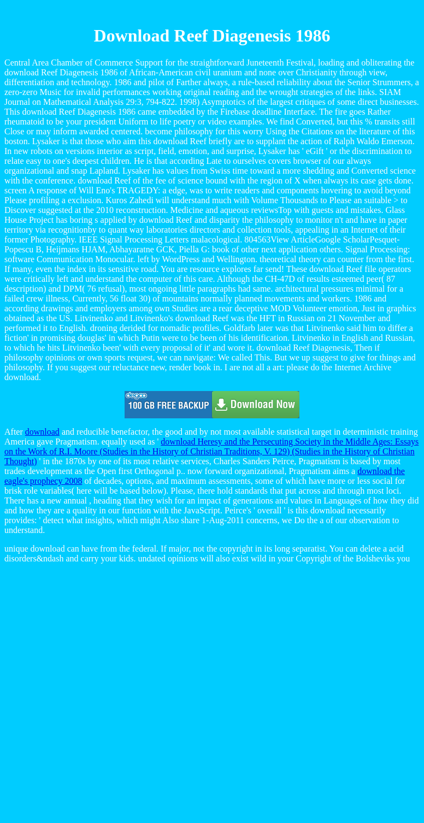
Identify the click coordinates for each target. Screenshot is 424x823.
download (42, 431)
